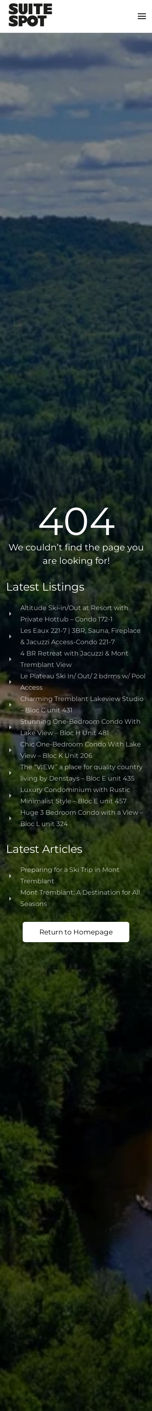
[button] (142, 16)
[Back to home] (30, 16)
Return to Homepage (76, 932)
